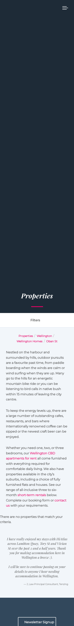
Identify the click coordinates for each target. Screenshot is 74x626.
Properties (26, 336)
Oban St (51, 341)
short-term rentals (32, 495)
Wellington (44, 336)
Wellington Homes (29, 341)
